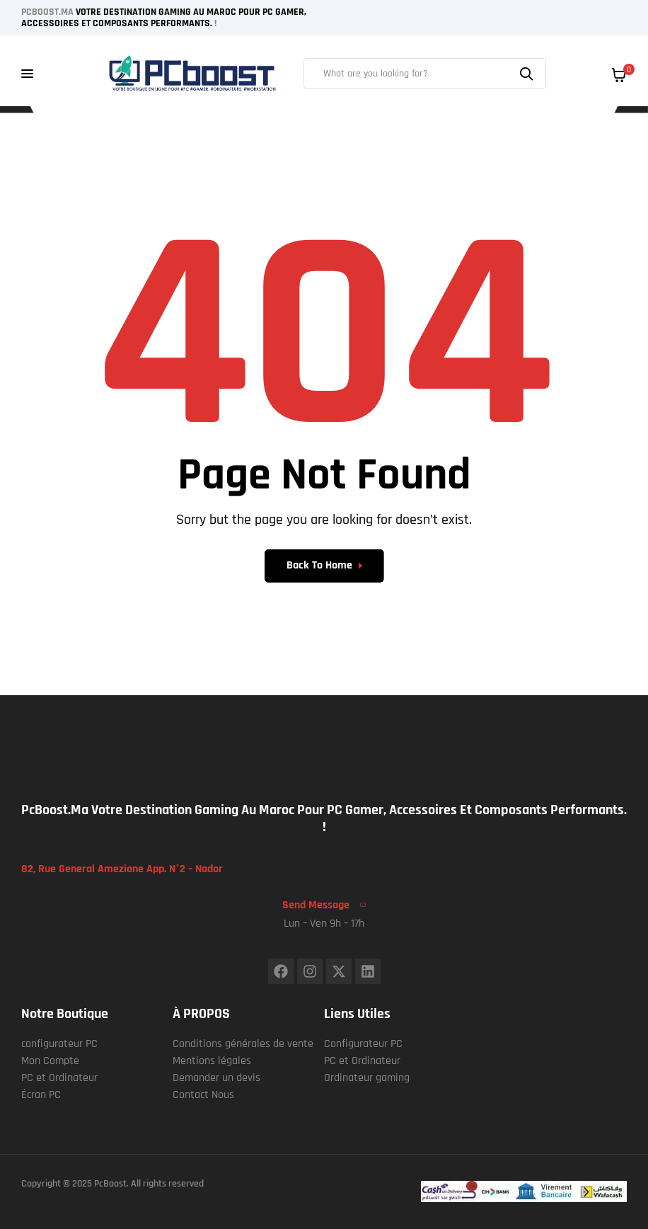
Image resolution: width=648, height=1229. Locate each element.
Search (528, 73)
